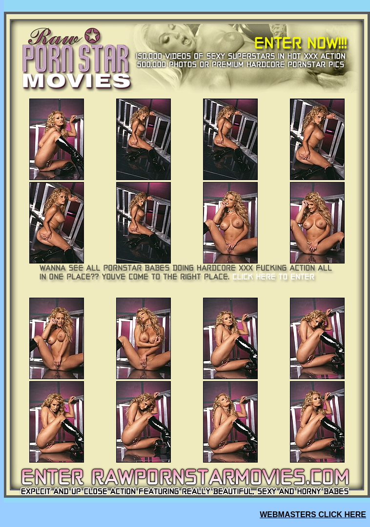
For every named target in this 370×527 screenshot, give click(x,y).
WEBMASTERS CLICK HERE (313, 514)
